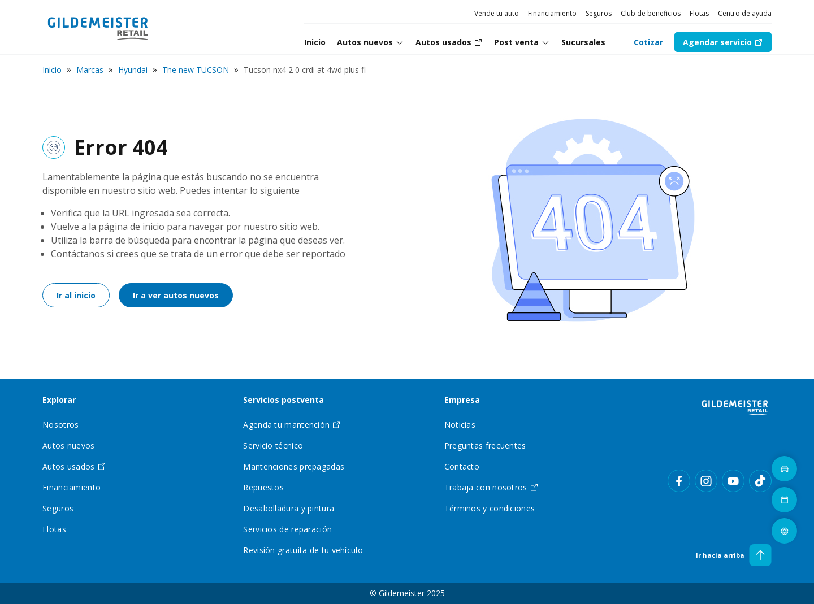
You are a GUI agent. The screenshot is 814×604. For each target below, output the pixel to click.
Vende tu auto (496, 13)
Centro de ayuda (745, 13)
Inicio (52, 69)
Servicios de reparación (287, 529)
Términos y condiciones (489, 508)
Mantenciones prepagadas (293, 466)
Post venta (522, 42)
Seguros (599, 13)
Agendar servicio (723, 42)
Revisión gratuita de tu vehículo (303, 550)
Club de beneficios (651, 13)
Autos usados (74, 466)
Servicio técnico (273, 445)
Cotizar (648, 42)
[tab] (370, 42)
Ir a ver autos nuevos (176, 295)
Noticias (459, 424)
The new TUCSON (195, 69)
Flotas (699, 13)
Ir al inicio (76, 295)
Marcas (89, 69)
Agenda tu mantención (292, 424)
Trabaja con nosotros (491, 487)
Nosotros (60, 424)
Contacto (461, 466)
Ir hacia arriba (734, 555)
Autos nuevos (370, 42)
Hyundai (133, 69)
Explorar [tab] (59, 400)
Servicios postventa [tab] (283, 400)
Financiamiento (552, 13)
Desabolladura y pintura (288, 508)
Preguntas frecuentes (485, 445)
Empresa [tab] (462, 400)
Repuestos (263, 487)
